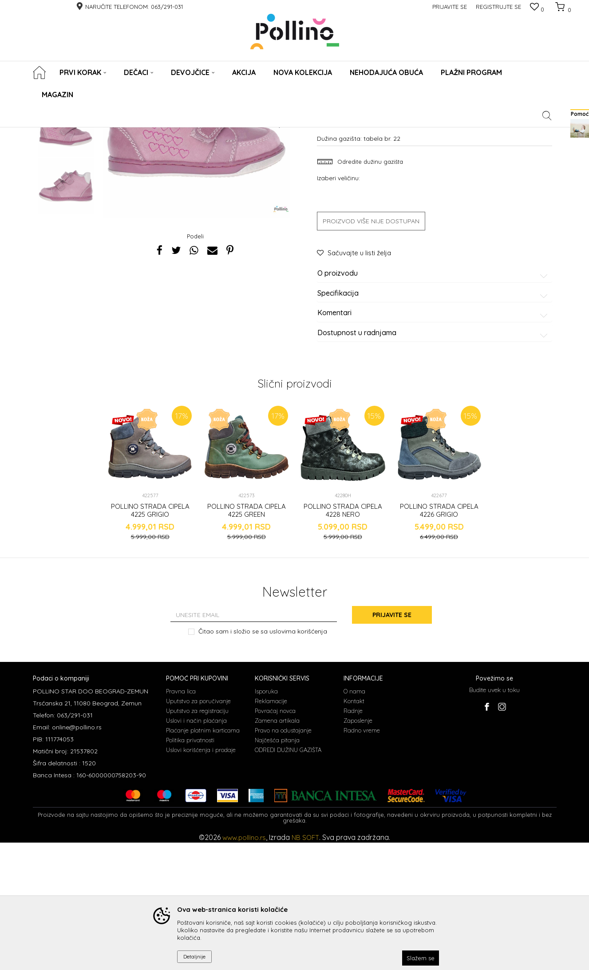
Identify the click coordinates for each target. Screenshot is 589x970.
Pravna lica (181, 818)
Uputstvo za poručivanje (198, 828)
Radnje (353, 838)
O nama (354, 818)
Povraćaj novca (275, 838)
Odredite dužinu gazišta (369, 289)
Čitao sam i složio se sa (262, 758)
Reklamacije (271, 828)
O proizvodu (433, 401)
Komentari (433, 440)
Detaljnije (194, 956)
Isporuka (266, 818)
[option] (65, 199)
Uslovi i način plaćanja (196, 847)
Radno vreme (362, 857)
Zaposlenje (358, 847)
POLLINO (43, 133)
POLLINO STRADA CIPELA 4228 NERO (343, 638)
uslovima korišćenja (298, 758)
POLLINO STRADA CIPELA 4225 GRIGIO (150, 638)
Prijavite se (391, 742)
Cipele (97, 133)
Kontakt (354, 828)
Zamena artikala (277, 847)
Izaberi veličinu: (338, 305)
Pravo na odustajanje (283, 857)
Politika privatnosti (190, 867)
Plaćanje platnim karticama (203, 857)
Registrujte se (498, 6)
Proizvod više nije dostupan (371, 348)
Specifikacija (433, 420)
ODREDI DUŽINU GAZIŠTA (288, 877)
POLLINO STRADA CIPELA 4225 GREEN (246, 638)
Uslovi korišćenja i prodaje (201, 877)
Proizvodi (72, 133)
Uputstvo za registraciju (197, 838)
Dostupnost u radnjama (433, 460)
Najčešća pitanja (277, 867)
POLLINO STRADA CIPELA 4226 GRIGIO (439, 638)
